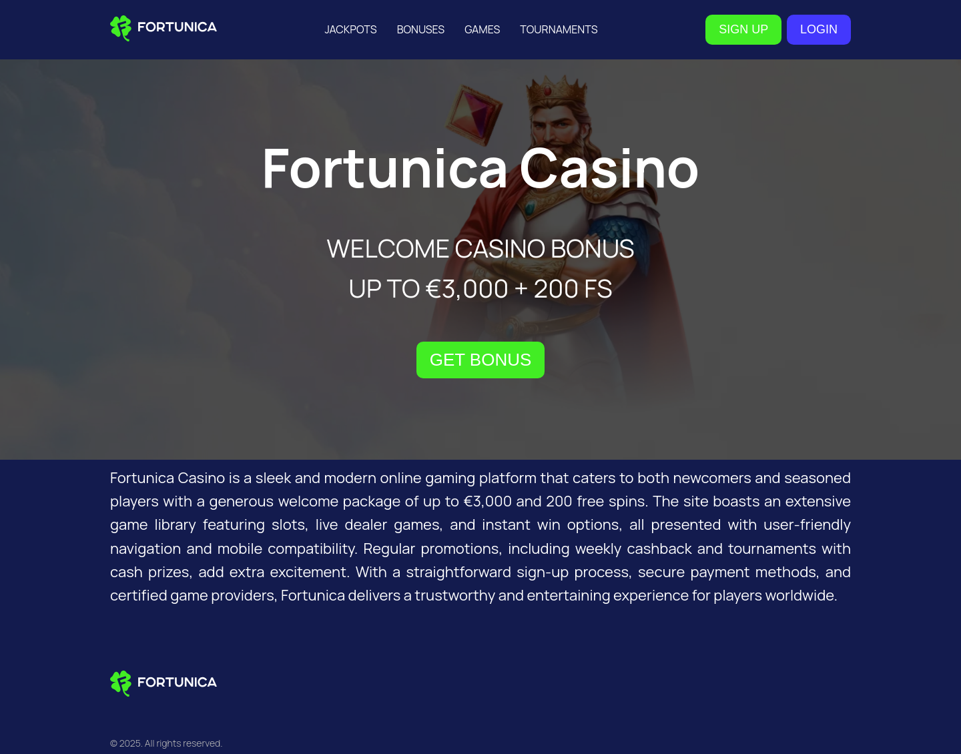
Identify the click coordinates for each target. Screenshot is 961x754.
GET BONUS (481, 360)
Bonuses (421, 29)
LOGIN (819, 29)
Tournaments (558, 29)
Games (482, 29)
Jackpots (350, 29)
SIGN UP (743, 29)
